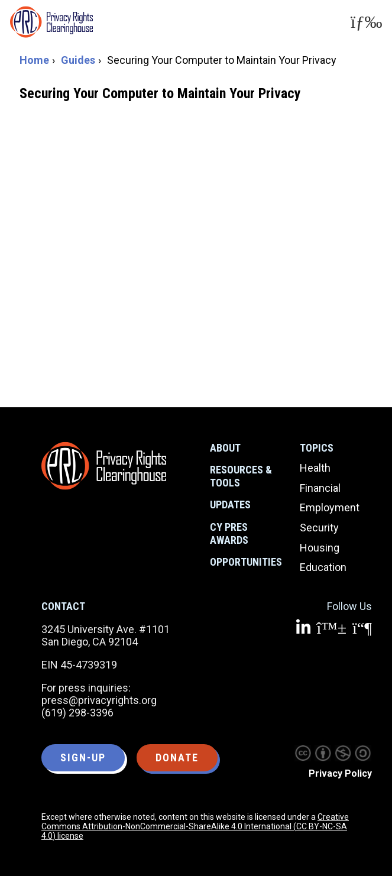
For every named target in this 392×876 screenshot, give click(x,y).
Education (323, 567)
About (225, 448)
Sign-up (83, 757)
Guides (78, 60)
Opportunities (246, 562)
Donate (177, 757)
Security (319, 527)
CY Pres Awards (229, 533)
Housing (319, 547)
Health (315, 468)
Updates (230, 504)
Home (34, 60)
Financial (320, 488)
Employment (329, 507)
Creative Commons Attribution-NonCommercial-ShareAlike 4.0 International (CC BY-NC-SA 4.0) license (195, 826)
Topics (316, 448)
